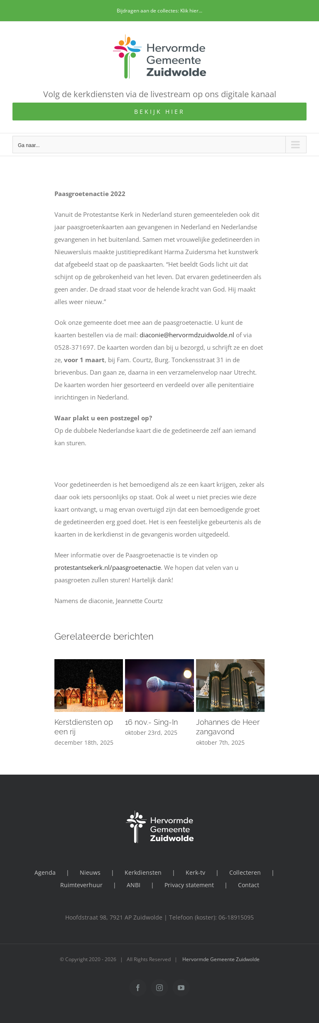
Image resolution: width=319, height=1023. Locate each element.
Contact (248, 885)
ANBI (133, 885)
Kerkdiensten (143, 872)
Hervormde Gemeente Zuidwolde (221, 959)
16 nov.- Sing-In (151, 722)
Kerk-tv (195, 872)
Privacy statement (189, 885)
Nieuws (90, 872)
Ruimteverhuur (81, 885)
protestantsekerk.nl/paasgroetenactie (107, 567)
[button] (60, 703)
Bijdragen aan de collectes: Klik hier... (159, 10)
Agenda (45, 872)
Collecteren (245, 872)
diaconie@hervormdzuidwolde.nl (187, 335)
